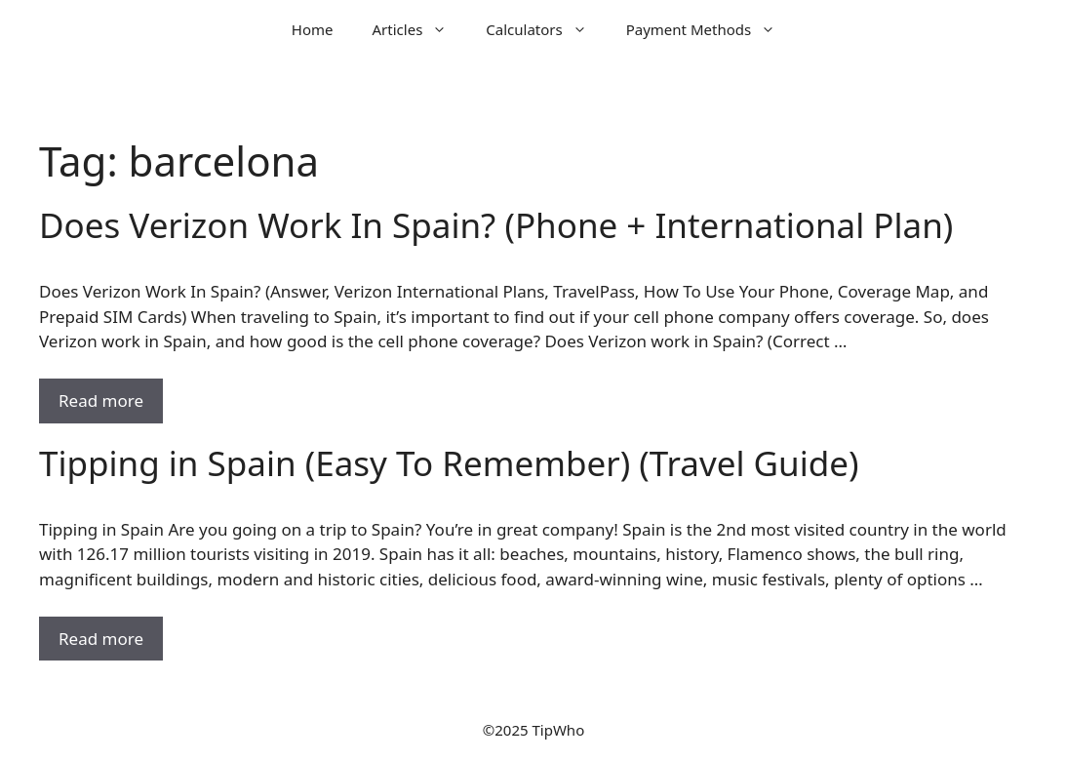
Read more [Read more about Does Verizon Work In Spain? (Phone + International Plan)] (101, 400)
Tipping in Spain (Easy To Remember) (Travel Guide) (449, 463)
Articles (420, 29)
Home (313, 29)
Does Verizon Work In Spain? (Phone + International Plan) (496, 225)
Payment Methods (710, 29)
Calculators (546, 29)
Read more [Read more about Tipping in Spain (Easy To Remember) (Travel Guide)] (101, 638)
